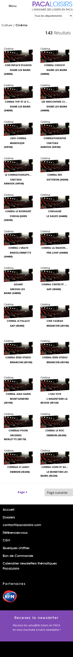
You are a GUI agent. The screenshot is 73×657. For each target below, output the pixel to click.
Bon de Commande (18, 556)
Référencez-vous (15, 533)
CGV (6, 540)
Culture (7, 25)
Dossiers (9, 517)
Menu (9, 6)
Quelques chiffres (16, 548)
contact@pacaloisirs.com (22, 525)
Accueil (8, 510)
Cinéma (21, 25)
